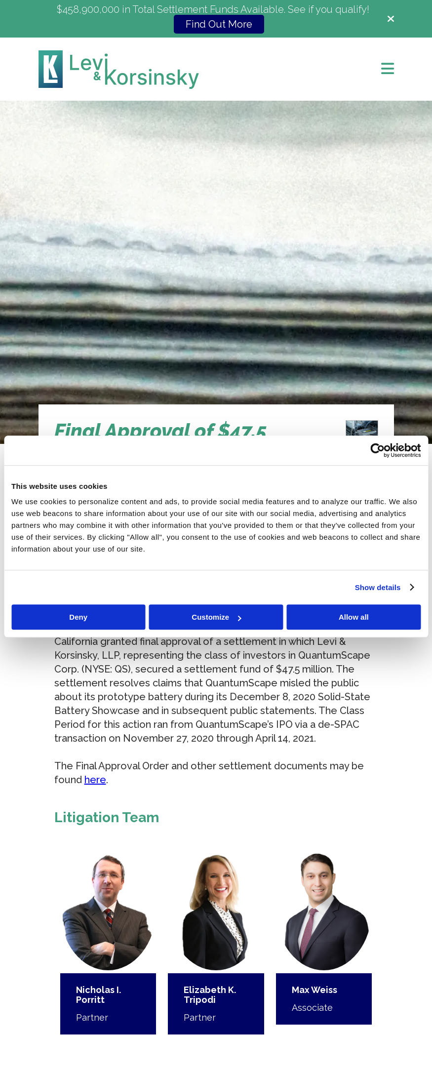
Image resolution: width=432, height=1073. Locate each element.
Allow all (354, 617)
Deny (78, 617)
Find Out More (219, 24)
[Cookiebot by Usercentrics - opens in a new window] (377, 450)
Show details (378, 587)
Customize (216, 617)
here (95, 780)
